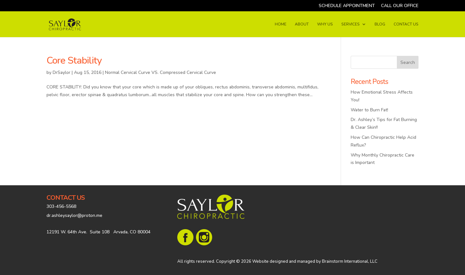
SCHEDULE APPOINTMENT (347, 6)
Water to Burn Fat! (369, 110)
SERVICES (350, 24)
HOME (280, 24)
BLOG (380, 24)
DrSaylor (61, 72)
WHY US (325, 24)
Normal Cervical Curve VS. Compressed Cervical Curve (160, 72)
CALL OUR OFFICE (399, 6)
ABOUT (302, 24)
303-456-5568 (61, 206)
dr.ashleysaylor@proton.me (74, 215)
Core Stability (74, 60)
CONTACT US (406, 24)
